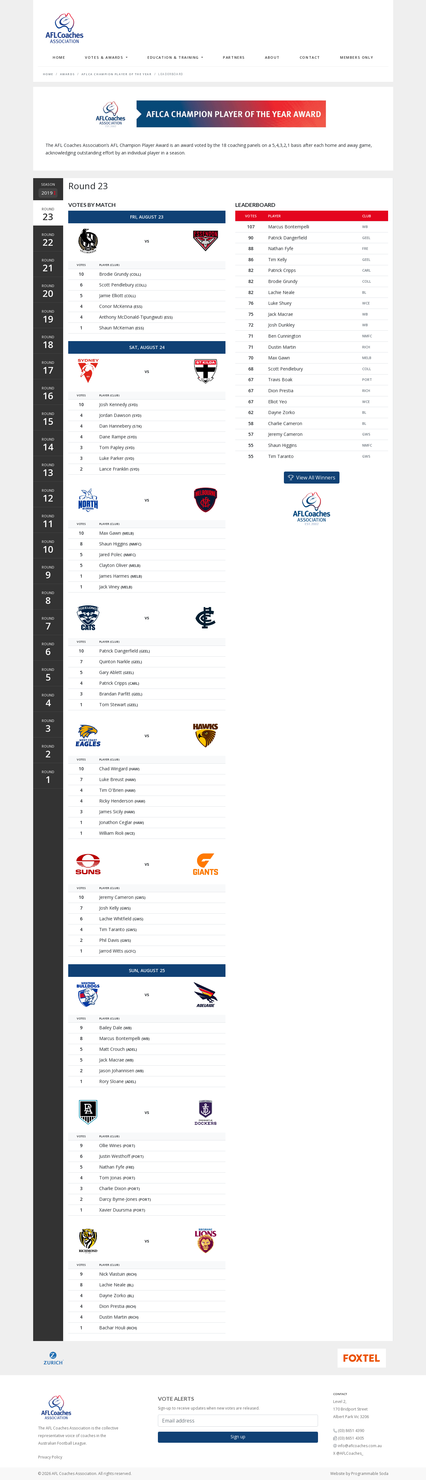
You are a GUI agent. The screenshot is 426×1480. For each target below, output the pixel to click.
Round (48, 215)
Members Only (356, 57)
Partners (234, 57)
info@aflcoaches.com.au (360, 1445)
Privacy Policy (50, 1457)
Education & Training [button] (174, 57)
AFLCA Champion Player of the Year (116, 74)
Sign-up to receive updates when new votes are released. (209, 1408)
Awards (67, 74)
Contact (310, 57)
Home (59, 57)
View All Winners (311, 477)
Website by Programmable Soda (359, 1473)
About (272, 57)
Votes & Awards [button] (105, 57)
